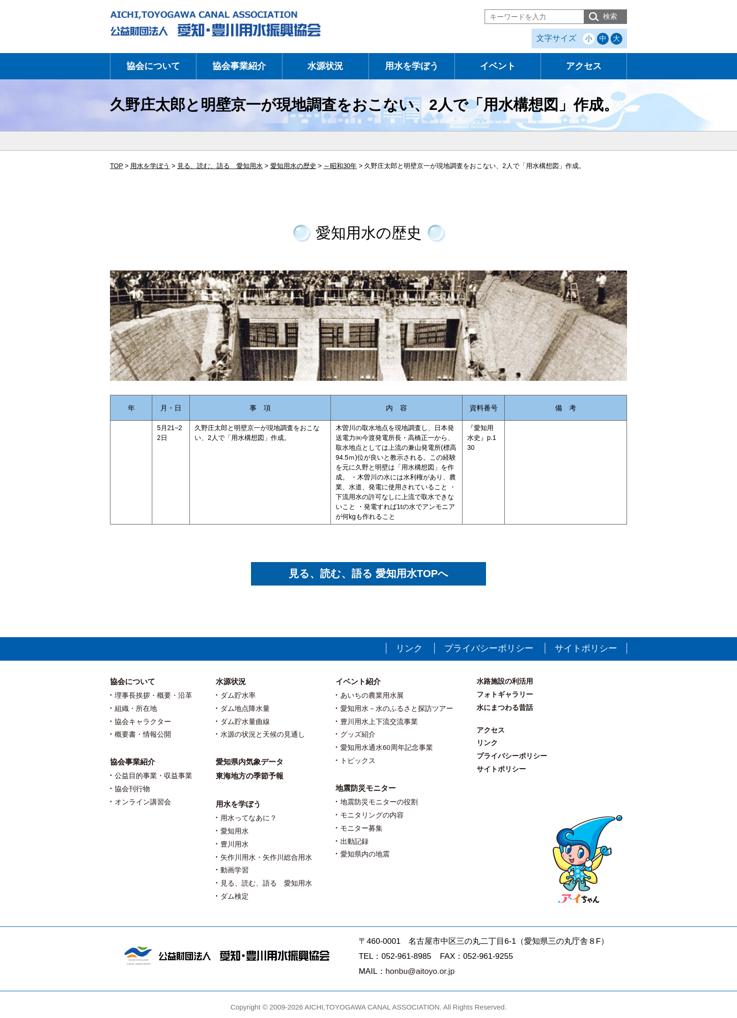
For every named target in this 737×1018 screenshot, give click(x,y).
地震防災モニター (366, 788)
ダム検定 (234, 896)
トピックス (358, 760)
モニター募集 (361, 828)
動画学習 (234, 870)
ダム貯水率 (238, 695)
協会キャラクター (143, 721)
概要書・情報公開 (143, 734)
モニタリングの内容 (372, 815)
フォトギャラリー (505, 694)
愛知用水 (234, 831)
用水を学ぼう (412, 66)
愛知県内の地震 (365, 854)
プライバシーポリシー (488, 648)
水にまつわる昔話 (505, 707)
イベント (498, 66)
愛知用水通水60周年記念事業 (386, 747)
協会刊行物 (132, 789)
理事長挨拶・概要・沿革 (153, 695)
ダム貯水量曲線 (245, 721)
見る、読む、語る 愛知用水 (266, 883)
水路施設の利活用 (505, 681)
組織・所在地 (136, 708)
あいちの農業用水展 (372, 695)
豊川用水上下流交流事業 (379, 721)
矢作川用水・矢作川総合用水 (266, 857)
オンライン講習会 (143, 802)
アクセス (584, 66)
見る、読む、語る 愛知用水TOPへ (369, 573)
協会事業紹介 (239, 66)
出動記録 (354, 841)
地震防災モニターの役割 (379, 802)
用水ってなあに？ (248, 818)
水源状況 (325, 66)
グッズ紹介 (358, 734)
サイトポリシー (586, 648)
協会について (153, 66)
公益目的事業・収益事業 (153, 775)
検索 (610, 16)
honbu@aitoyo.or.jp (420, 971)
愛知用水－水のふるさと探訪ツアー (396, 708)
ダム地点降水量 (245, 708)
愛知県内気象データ (249, 762)
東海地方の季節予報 (249, 776)
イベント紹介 (358, 682)
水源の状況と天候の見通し (262, 734)
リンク (409, 648)
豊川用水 (234, 844)
